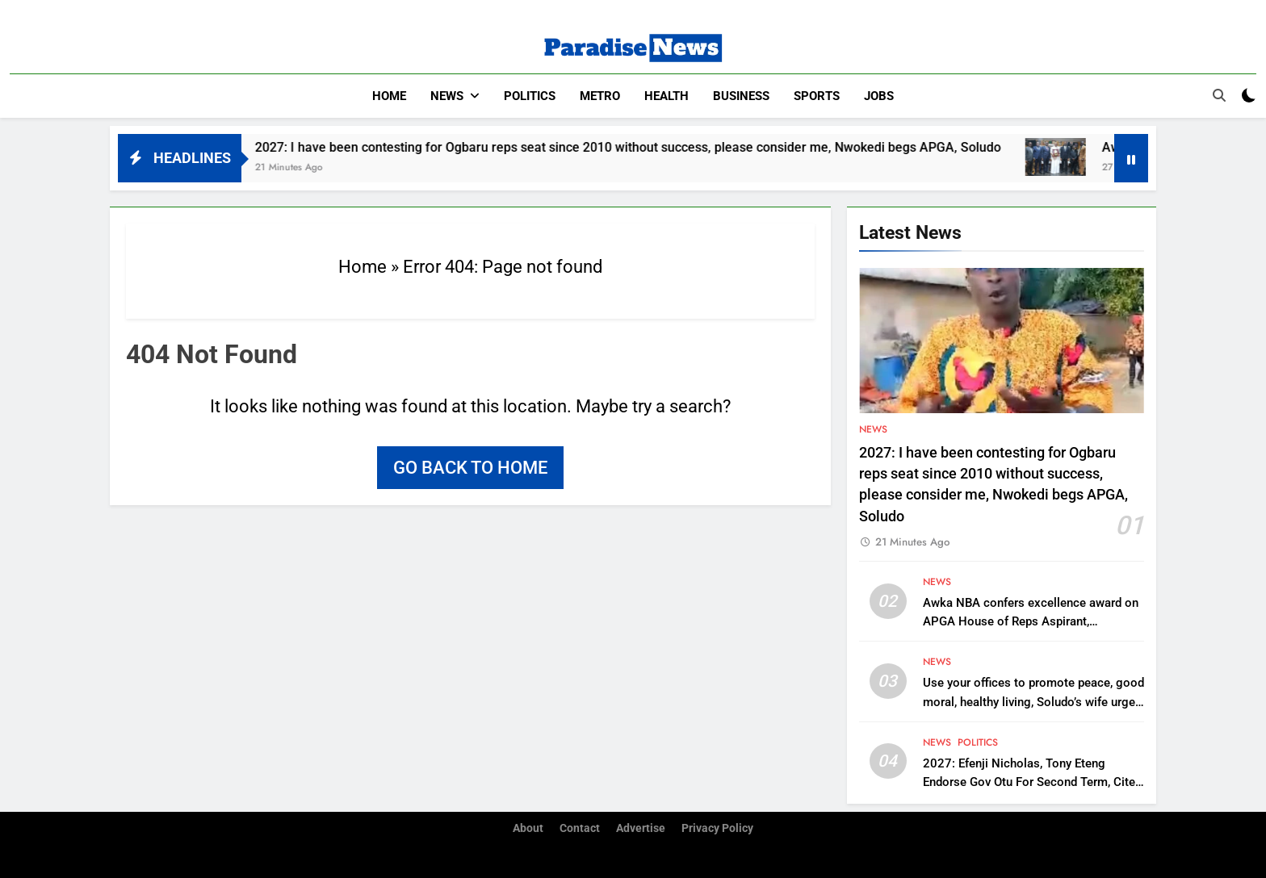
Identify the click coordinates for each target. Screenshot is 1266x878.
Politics (529, 96)
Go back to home (470, 468)
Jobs (879, 96)
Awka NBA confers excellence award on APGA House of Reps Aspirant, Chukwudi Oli (1030, 621)
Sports (817, 96)
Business (741, 96)
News (446, 96)
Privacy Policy (717, 828)
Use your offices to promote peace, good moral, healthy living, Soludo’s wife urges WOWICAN (1033, 701)
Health (666, 96)
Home (389, 96)
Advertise (640, 828)
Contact (580, 828)
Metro (600, 96)
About (528, 828)
